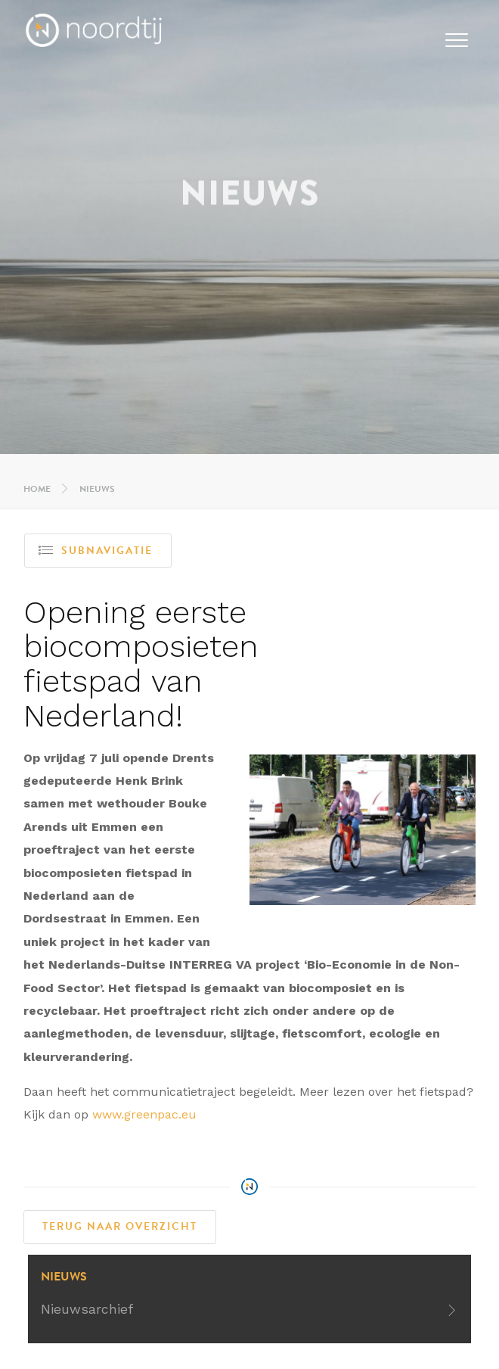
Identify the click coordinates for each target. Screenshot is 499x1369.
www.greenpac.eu (144, 1114)
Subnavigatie (96, 550)
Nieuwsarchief (87, 1309)
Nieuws (97, 489)
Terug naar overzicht (119, 1226)
